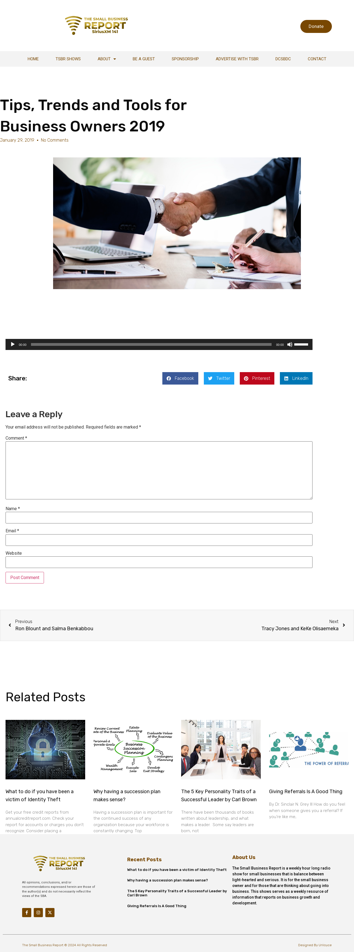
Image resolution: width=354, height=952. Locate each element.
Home (33, 58)
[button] (180, 378)
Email (12, 531)
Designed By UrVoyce (315, 945)
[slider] (151, 344)
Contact (317, 58)
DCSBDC (283, 58)
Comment (16, 438)
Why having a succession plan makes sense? (167, 880)
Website (14, 553)
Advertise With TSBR (237, 58)
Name (13, 509)
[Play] (12, 344)
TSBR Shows (68, 58)
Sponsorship (185, 58)
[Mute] (290, 344)
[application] (159, 344)
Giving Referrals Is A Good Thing (305, 791)
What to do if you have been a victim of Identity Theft (177, 870)
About (107, 59)
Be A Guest (144, 58)
